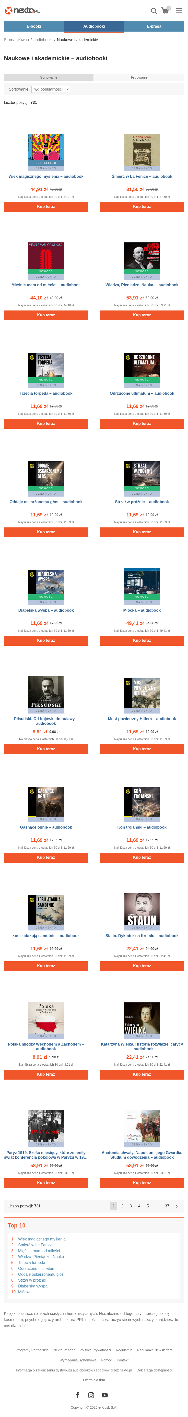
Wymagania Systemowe (77, 1360)
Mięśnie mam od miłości (39, 1251)
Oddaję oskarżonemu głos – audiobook (46, 502)
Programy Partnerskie (31, 1350)
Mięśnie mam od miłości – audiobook (46, 285)
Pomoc (106, 1360)
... (157, 1206)
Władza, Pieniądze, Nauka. (41, 1257)
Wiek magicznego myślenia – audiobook (46, 176)
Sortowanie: (19, 89)
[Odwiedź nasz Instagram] (91, 1395)
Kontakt (122, 1360)
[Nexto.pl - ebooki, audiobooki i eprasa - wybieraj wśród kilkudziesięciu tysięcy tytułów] (22, 10)
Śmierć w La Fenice (35, 1245)
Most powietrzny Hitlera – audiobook (142, 719)
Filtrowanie (139, 77)
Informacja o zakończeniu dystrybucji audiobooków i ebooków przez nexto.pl (74, 1370)
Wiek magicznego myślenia (42, 1239)
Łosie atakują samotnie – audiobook (46, 936)
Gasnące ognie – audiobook (46, 827)
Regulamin (124, 1350)
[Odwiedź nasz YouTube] (105, 1395)
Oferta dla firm (94, 1380)
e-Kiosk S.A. (107, 1407)
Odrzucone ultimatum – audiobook (142, 393)
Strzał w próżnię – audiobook (142, 502)
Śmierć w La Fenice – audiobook (142, 176)
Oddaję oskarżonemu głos (41, 1274)
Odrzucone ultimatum (36, 1268)
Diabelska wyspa (32, 1286)
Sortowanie (48, 77)
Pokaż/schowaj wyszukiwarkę (154, 11)
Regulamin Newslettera (155, 1350)
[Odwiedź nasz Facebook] (77, 1395)
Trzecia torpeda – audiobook (46, 393)
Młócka (24, 1292)
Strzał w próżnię (32, 1280)
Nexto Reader (63, 1350)
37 (167, 1206)
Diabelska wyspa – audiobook (46, 610)
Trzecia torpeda (31, 1263)
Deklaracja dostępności (154, 1370)
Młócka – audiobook (142, 610)
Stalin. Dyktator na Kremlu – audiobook (142, 936)
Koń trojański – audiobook (142, 827)
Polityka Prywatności (95, 1350)
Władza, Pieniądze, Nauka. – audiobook (142, 285)
